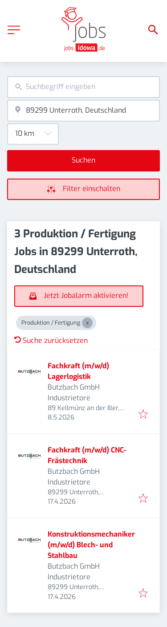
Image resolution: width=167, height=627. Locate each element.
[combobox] (83, 87)
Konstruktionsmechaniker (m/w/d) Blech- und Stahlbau (91, 544)
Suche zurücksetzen (51, 340)
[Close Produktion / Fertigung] (87, 323)
